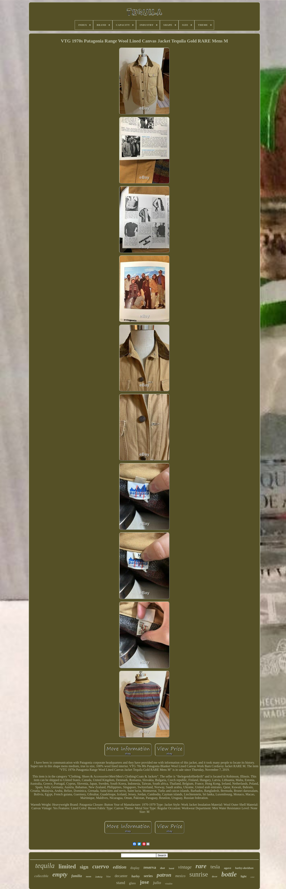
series (148, 876)
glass (132, 883)
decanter (121, 876)
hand (171, 868)
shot (162, 868)
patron (164, 875)
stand (120, 882)
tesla (215, 867)
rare (200, 866)
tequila (45, 866)
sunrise (198, 874)
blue (108, 876)
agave (227, 868)
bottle (229, 874)
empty (60, 874)
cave (252, 877)
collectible (41, 876)
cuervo (100, 866)
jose (144, 882)
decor (214, 876)
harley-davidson (244, 868)
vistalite (169, 883)
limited (67, 866)
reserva (149, 867)
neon (88, 876)
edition (119, 867)
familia (76, 876)
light (243, 876)
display (134, 868)
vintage (185, 867)
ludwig (98, 877)
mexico (180, 876)
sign (84, 867)
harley (135, 876)
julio (157, 882)
